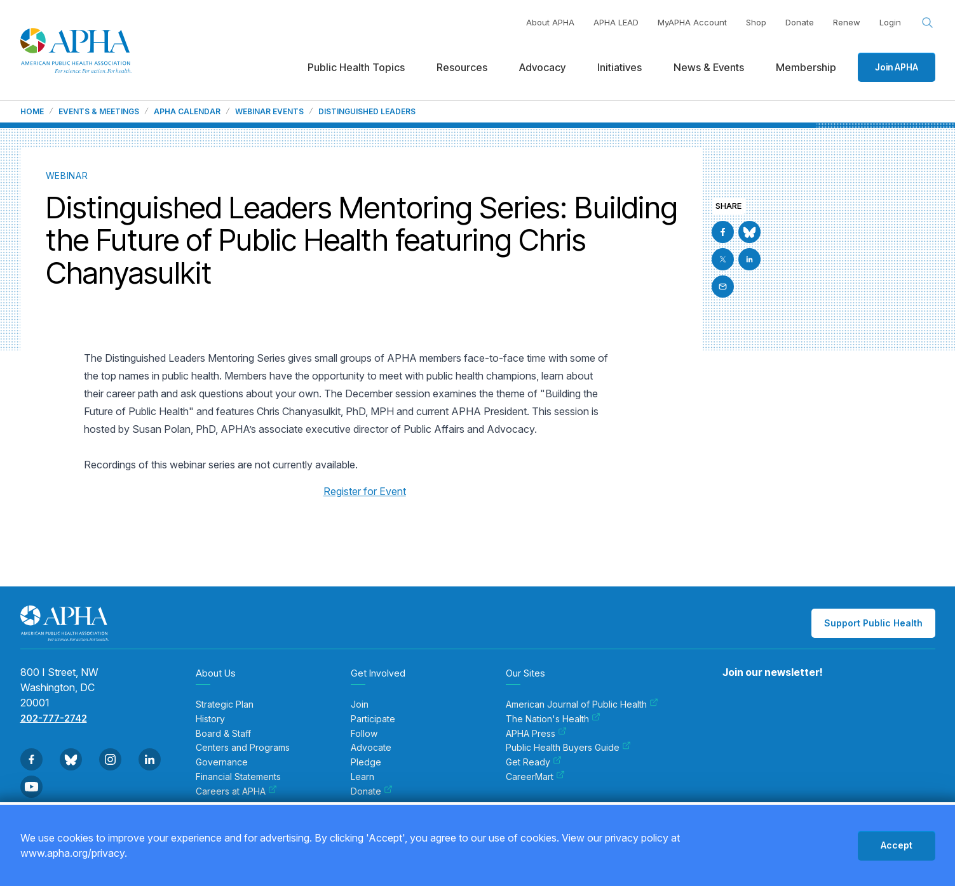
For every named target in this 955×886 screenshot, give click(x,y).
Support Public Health (873, 623)
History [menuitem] (210, 719)
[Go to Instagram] (110, 759)
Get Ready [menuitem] (534, 762)
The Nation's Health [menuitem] (553, 719)
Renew (846, 22)
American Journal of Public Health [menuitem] (582, 704)
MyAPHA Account (692, 22)
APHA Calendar (187, 111)
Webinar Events (269, 111)
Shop (756, 22)
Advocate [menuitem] (371, 748)
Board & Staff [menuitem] (223, 734)
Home (32, 111)
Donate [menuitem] (372, 791)
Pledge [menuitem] (366, 762)
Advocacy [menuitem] (542, 67)
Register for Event (364, 491)
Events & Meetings (98, 111)
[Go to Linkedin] (749, 259)
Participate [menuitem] (373, 719)
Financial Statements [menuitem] (238, 777)
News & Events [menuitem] (709, 67)
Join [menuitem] (360, 704)
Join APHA (896, 67)
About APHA (550, 22)
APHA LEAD (616, 22)
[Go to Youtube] (31, 787)
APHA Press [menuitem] (536, 734)
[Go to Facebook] (723, 232)
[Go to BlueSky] (749, 232)
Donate (799, 22)
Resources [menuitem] (462, 67)
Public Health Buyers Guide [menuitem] (568, 748)
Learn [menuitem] (362, 777)
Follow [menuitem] (364, 734)
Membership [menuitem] (806, 67)
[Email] (723, 286)
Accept (896, 845)
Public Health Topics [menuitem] (356, 67)
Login (890, 22)
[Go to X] (723, 259)
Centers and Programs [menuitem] (243, 748)
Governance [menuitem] (222, 762)
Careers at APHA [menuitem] (236, 791)
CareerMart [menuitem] (535, 777)
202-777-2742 (53, 718)
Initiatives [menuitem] (619, 67)
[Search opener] (927, 22)
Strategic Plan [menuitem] (225, 704)
